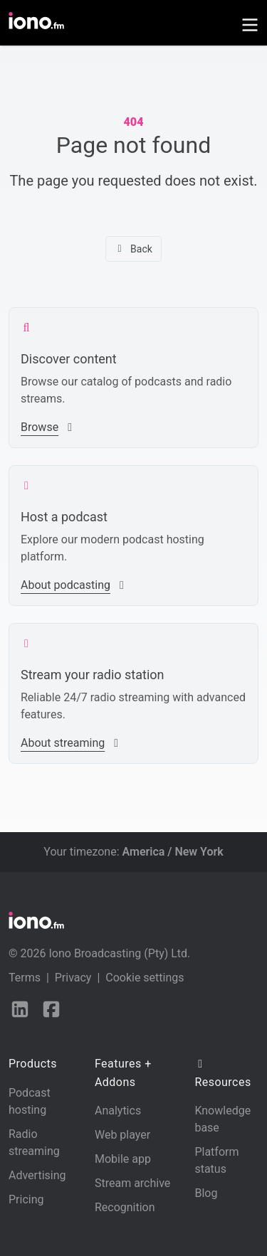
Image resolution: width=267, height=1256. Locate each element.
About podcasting (74, 585)
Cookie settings (144, 977)
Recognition (125, 1207)
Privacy (73, 977)
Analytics (118, 1110)
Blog (205, 1193)
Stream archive (132, 1183)
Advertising (37, 1175)
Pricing (26, 1199)
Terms (25, 977)
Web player (122, 1134)
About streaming (71, 743)
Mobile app (123, 1159)
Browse (48, 427)
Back (133, 249)
